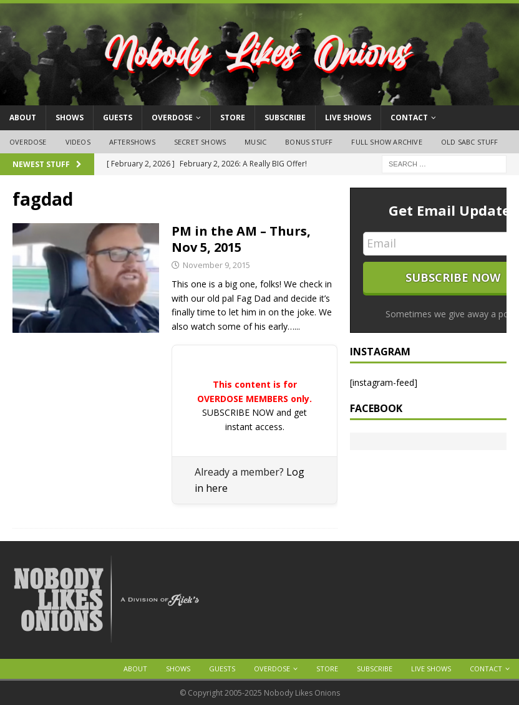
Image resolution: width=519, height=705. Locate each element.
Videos (77, 141)
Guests (117, 117)
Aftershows (132, 141)
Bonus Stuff (308, 141)
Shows (70, 117)
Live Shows (348, 117)
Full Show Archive (386, 141)
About (22, 117)
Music (255, 141)
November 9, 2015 (216, 265)
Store (232, 117)
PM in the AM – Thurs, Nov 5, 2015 (241, 239)
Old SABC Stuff (469, 141)
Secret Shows (200, 141)
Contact (409, 117)
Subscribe (285, 117)
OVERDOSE (172, 117)
